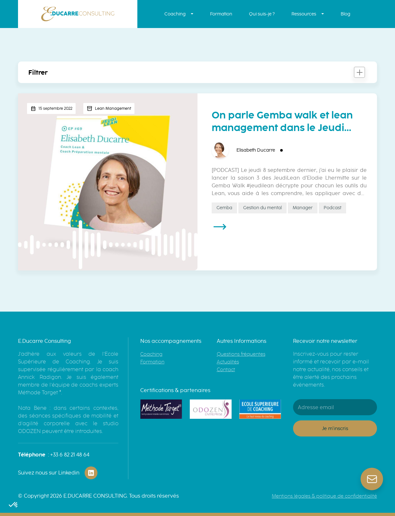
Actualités (228, 362)
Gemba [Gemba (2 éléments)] (224, 208)
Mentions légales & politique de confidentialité (324, 496)
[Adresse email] (335, 407)
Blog (345, 14)
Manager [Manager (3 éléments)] (303, 208)
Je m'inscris (335, 428)
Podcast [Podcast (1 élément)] (332, 208)
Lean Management (113, 108)
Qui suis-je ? (262, 14)
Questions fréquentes (241, 354)
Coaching (175, 14)
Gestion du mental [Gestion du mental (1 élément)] (262, 208)
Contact (226, 369)
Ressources (303, 14)
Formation (221, 14)
